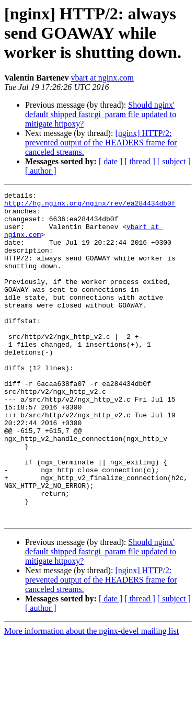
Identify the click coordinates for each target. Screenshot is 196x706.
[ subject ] (174, 161)
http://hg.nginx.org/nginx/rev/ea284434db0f (90, 206)
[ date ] (110, 161)
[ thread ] (139, 161)
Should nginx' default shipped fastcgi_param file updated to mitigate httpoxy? (100, 114)
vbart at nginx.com (102, 77)
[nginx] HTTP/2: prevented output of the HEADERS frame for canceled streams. (101, 142)
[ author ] (40, 170)
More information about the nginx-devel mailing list (91, 696)
